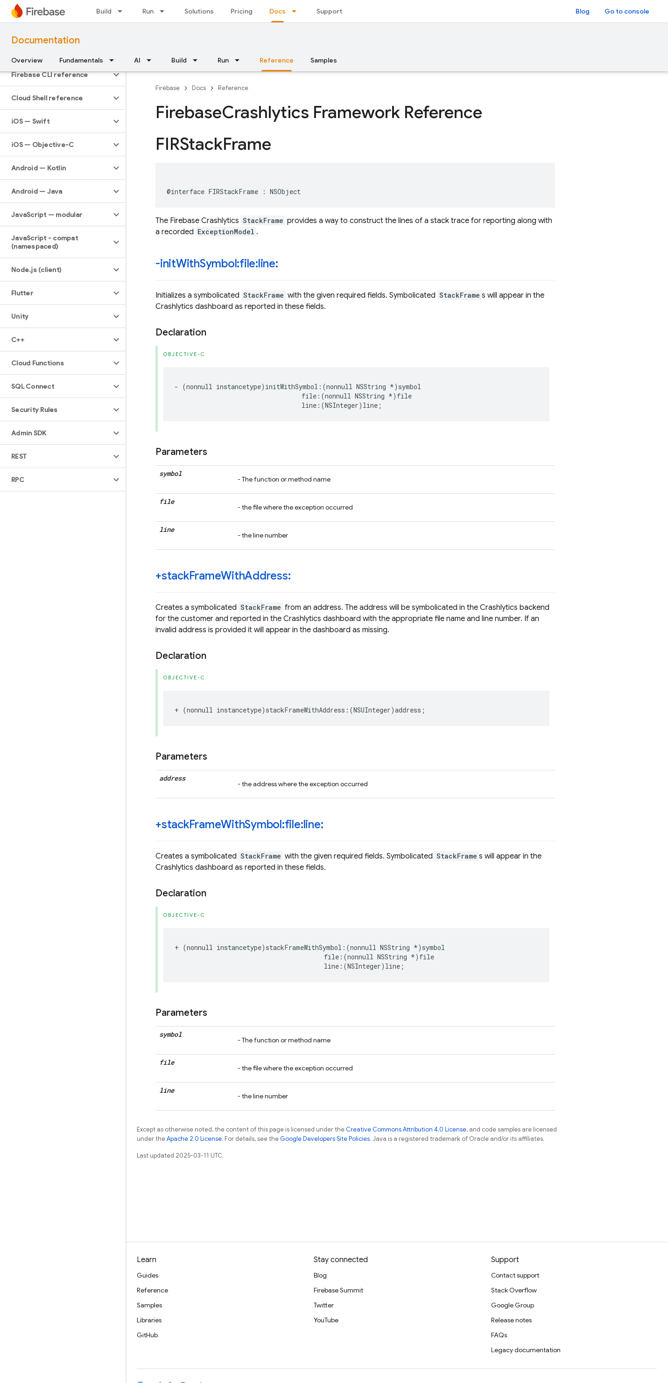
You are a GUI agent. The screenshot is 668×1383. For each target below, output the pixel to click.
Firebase (167, 88)
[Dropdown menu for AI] (152, 60)
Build (104, 11)
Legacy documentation (526, 1350)
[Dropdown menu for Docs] (297, 11)
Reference (233, 88)
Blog (583, 11)
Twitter (324, 1305)
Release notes (511, 1320)
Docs (199, 88)
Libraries (149, 1320)
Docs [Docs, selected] (277, 11)
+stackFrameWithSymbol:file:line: (239, 824)
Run (148, 11)
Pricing (242, 11)
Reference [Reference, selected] (277, 60)
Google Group (512, 1305)
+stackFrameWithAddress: (222, 576)
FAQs (499, 1335)
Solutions (199, 11)
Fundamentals (81, 60)
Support (329, 11)
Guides (147, 1275)
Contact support (515, 1275)
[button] (55, 75)
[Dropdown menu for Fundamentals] (114, 60)
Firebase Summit (338, 1290)
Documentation (45, 40)
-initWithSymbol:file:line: (216, 264)
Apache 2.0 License (194, 1139)
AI (137, 60)
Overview (26, 60)
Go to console (627, 11)
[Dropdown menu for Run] (165, 11)
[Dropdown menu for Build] (123, 11)
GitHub (147, 1335)
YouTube (326, 1320)
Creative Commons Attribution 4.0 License (406, 1129)
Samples (323, 60)
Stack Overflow (514, 1290)
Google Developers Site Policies (325, 1139)
